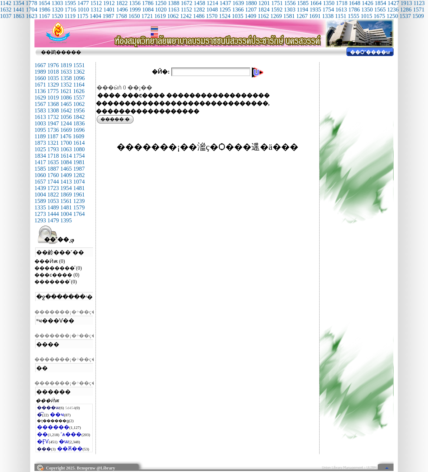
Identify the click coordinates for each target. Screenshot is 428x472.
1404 (95, 16)
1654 (44, 3)
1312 (96, 9)
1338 (328, 16)
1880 (251, 3)
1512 (96, 3)
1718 (341, 3)
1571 (418, 9)
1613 (341, 9)
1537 (405, 16)
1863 (18, 16)
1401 (109, 9)
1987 (108, 16)
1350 (328, 3)
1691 (315, 16)
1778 (31, 3)
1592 (277, 9)
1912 (109, 3)
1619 (160, 16)
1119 (69, 16)
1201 (264, 3)
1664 (315, 3)
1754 (328, 9)
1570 (212, 16)
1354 (18, 3)
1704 (31, 9)
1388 (173, 3)
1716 (70, 9)
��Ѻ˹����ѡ (370, 52)
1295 (225, 9)
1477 (83, 3)
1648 (354, 3)
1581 (289, 16)
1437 (225, 3)
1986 (44, 9)
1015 (366, 16)
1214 (212, 3)
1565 (380, 9)
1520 (57, 16)
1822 (121, 3)
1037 (5, 16)
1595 (70, 3)
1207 (251, 9)
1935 (315, 9)
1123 (418, 3)
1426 (367, 3)
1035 (237, 16)
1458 (199, 3)
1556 (290, 3)
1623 (31, 16)
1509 (418, 16)
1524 (225, 16)
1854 (380, 3)
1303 (57, 3)
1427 (393, 3)
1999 (135, 9)
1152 (186, 9)
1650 (134, 16)
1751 (277, 3)
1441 (18, 9)
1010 (83, 9)
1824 (264, 9)
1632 (5, 9)
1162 (263, 16)
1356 (134, 3)
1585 (302, 3)
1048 (212, 9)
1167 (44, 16)
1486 (199, 16)
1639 (238, 3)
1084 (148, 9)
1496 (122, 9)
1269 (276, 16)
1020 (161, 9)
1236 (393, 9)
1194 (302, 9)
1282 (199, 9)
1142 (5, 3)
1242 (186, 16)
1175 (82, 16)
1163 (173, 9)
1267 (302, 16)
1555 (353, 16)
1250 (160, 3)
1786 (147, 3)
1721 (147, 16)
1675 (379, 16)
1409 (250, 16)
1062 (173, 16)
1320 (57, 9)
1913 (406, 3)
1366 (238, 9)
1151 (340, 16)
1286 (405, 9)
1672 (186, 3)
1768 (121, 16)
